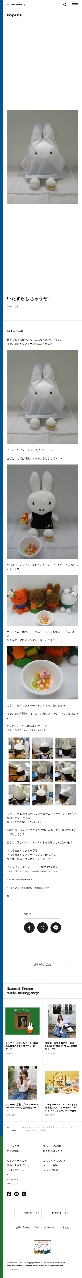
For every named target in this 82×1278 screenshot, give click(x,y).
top (8, 1127)
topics (13, 1130)
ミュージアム (13, 1179)
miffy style (47, 866)
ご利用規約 (63, 1227)
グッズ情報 (13, 1150)
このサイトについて (54, 1160)
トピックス (13, 1146)
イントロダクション (16, 1170)
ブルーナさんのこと (18, 1165)
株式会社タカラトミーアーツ (33, 858)
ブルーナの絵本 (52, 1146)
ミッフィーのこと (17, 1160)
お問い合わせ (22, 1227)
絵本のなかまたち (53, 1150)
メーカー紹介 (50, 1165)
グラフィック (13, 1184)
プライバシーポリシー (43, 1227)
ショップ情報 (50, 1169)
